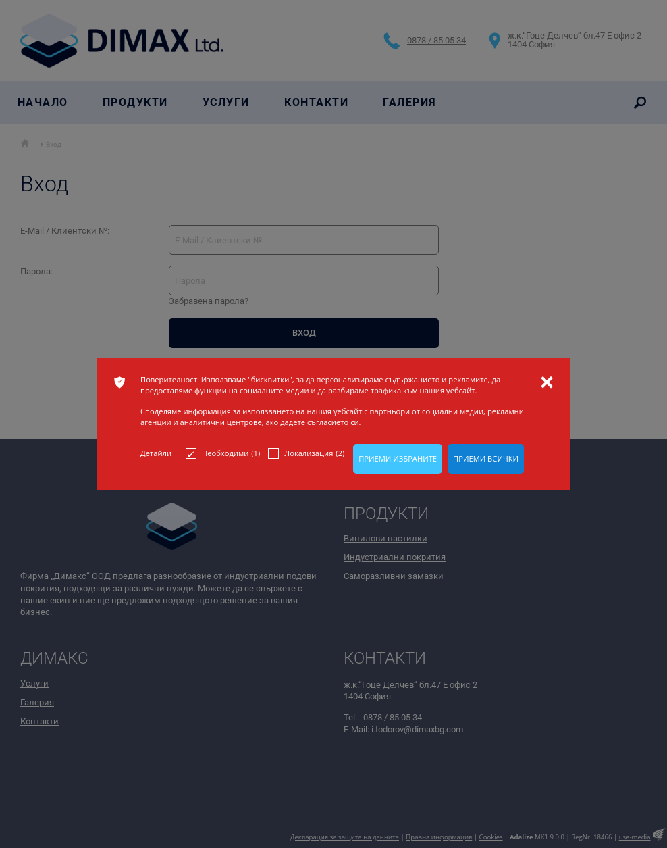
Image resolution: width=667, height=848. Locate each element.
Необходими (223, 453)
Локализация (306, 453)
